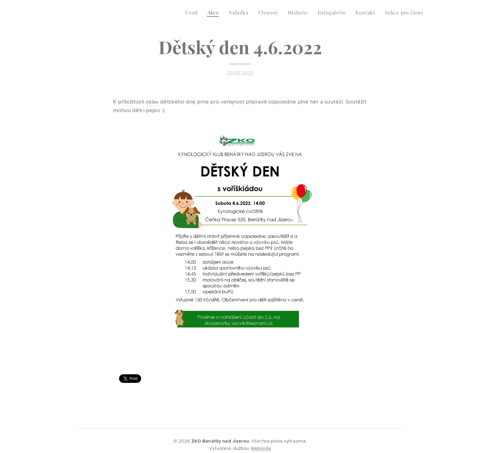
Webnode (260, 448)
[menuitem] (193, 12)
